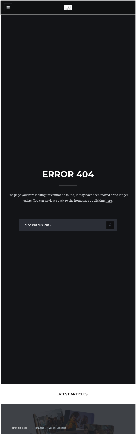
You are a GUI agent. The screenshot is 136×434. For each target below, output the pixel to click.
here (109, 200)
